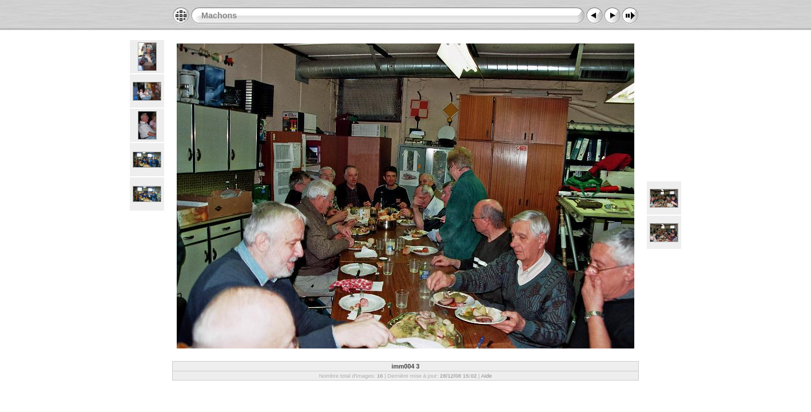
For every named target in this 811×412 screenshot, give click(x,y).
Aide (486, 376)
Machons (219, 15)
